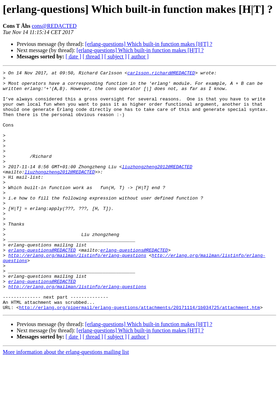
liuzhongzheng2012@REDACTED (157, 186)
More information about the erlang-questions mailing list (66, 400)
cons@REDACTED (54, 26)
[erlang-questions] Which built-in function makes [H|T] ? (148, 44)
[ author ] (138, 56)
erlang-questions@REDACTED (42, 286)
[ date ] (73, 56)
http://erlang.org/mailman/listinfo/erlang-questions (77, 293)
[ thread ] (93, 56)
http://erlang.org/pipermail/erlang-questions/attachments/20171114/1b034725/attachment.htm (139, 355)
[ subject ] (115, 56)
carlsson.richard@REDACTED (161, 74)
